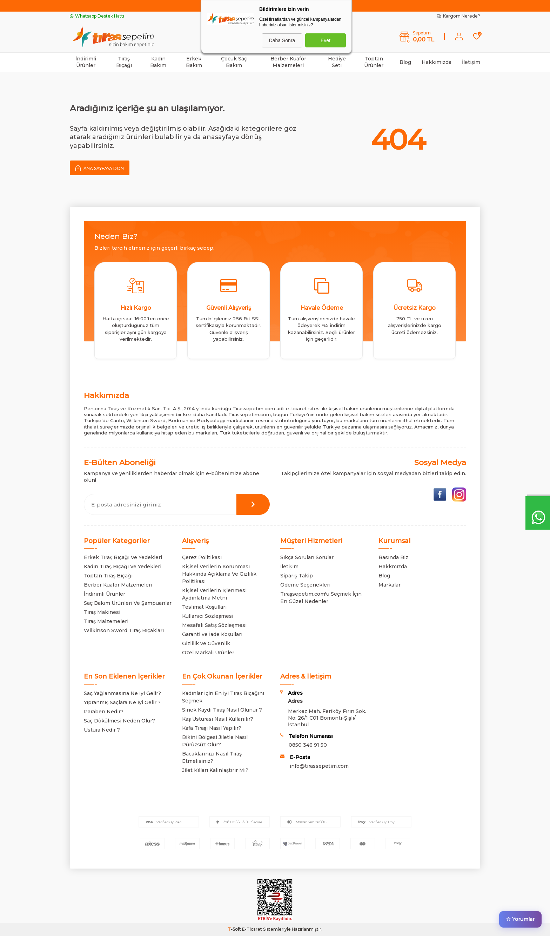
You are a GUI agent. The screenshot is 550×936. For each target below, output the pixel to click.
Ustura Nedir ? (102, 730)
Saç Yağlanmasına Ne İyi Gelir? (122, 693)
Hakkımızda (436, 62)
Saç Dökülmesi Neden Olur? (119, 721)
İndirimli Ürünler (85, 61)
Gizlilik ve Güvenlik (206, 643)
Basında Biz (393, 557)
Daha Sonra (282, 40)
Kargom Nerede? (458, 16)
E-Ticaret (252, 929)
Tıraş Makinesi (102, 612)
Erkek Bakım (194, 61)
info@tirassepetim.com (319, 766)
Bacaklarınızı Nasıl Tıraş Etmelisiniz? (212, 757)
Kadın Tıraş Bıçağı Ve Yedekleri (122, 566)
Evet (325, 40)
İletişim (471, 62)
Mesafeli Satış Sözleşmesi (214, 625)
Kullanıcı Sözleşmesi (207, 616)
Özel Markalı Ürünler (208, 652)
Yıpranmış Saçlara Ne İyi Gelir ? (122, 702)
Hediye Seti (337, 61)
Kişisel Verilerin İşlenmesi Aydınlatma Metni (214, 594)
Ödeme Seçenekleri (305, 585)
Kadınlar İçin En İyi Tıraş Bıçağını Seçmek (223, 697)
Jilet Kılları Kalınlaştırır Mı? (215, 770)
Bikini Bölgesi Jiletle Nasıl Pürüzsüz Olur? (215, 741)
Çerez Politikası (202, 557)
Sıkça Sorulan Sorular (307, 557)
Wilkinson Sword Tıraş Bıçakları (124, 630)
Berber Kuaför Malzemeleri (288, 61)
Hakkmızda (392, 566)
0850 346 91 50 (308, 745)
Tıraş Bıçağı (124, 61)
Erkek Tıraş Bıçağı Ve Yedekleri (123, 557)
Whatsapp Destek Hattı (97, 16)
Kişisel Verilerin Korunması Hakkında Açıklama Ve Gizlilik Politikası (219, 573)
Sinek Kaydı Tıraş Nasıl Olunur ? (222, 710)
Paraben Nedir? (103, 711)
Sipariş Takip (296, 575)
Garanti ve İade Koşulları (212, 634)
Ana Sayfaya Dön (99, 168)
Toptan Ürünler (373, 61)
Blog (405, 62)
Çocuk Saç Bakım (234, 61)
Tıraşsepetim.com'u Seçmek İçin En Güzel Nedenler (321, 597)
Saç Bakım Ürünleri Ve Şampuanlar (128, 603)
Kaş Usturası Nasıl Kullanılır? (217, 719)
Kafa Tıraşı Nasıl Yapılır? (211, 728)
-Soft (235, 929)
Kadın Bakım (158, 61)
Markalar (389, 585)
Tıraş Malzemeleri (106, 621)
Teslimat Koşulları (204, 607)
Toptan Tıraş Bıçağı (108, 575)
